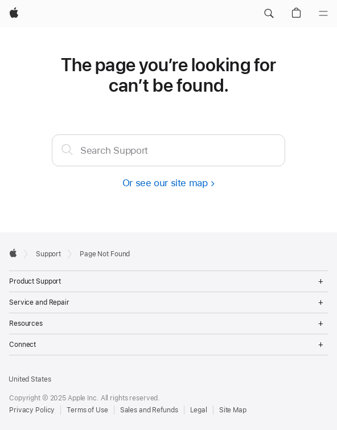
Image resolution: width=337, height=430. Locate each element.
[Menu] (323, 13)
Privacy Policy (32, 410)
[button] (268, 13)
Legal (198, 410)
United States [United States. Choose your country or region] (30, 379)
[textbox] (168, 150)
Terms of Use (87, 410)
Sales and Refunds (149, 410)
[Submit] (67, 149)
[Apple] (14, 13)
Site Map (232, 410)
